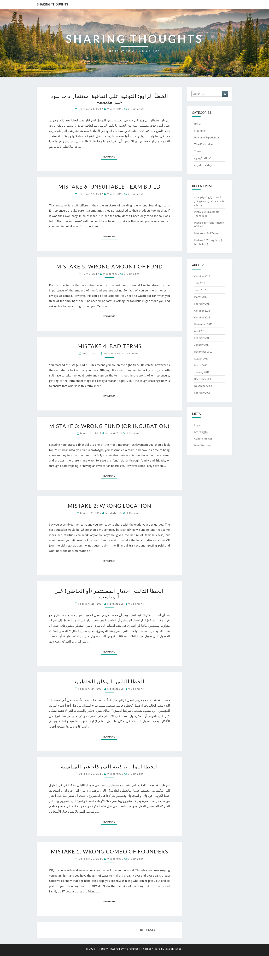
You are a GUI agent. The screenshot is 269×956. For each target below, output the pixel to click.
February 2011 (202, 338)
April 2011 (200, 331)
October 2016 (202, 310)
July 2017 (199, 283)
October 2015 (202, 317)
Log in (197, 425)
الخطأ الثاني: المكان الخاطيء (109, 681)
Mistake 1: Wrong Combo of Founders (109, 851)
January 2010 (201, 372)
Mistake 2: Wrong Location (109, 506)
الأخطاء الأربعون (203, 158)
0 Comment (136, 108)
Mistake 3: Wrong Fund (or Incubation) (109, 426)
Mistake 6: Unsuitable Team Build (109, 186)
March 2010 (200, 365)
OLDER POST (145, 930)
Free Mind (200, 130)
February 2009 (202, 392)
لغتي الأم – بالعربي (204, 165)
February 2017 (202, 303)
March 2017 (200, 297)
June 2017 (200, 290)
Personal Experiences (206, 137)
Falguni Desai (174, 948)
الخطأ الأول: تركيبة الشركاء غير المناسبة (109, 766)
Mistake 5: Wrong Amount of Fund (109, 266)
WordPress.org (203, 445)
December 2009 (203, 379)
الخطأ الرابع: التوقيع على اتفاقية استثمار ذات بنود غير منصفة (109, 99)
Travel (198, 151)
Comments (203, 438)
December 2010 (203, 351)
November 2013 (203, 324)
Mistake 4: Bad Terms (109, 346)
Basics (198, 124)
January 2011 (201, 344)
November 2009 (203, 385)
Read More (110, 156)
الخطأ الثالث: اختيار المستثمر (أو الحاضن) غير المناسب (109, 593)
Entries (201, 432)
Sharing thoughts (52, 4)
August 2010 (201, 358)
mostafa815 (115, 108)
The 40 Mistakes (203, 144)
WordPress (131, 948)
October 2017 (202, 276)
